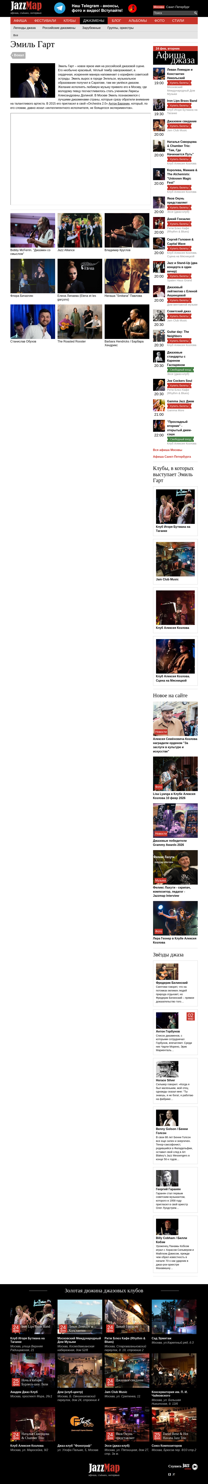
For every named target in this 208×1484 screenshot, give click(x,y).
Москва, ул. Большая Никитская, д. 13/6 (166, 1401)
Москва (159, 7)
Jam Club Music (177, 130)
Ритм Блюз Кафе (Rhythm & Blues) (178, 230)
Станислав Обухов (32, 323)
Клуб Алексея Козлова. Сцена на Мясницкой (182, 254)
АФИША (20, 21)
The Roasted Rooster (80, 323)
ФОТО (159, 21)
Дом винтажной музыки (182, 304)
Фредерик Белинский (172, 982)
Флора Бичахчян (32, 278)
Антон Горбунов (168, 1031)
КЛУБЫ (69, 21)
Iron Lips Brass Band (182, 100)
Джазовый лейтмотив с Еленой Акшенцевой (182, 291)
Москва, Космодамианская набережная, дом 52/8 (76, 1348)
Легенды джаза (24, 28)
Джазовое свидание (182, 121)
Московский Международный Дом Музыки (181, 90)
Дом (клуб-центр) (70, 1392)
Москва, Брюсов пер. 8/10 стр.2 (174, 1450)
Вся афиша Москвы (167, 450)
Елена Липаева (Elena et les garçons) (80, 280)
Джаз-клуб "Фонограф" (75, 1445)
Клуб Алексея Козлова (181, 163)
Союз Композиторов (167, 1445)
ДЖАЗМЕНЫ (93, 21)
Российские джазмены (58, 28)
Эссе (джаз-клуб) (178, 211)
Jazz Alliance (80, 232)
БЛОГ (116, 21)
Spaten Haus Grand (179, 280)
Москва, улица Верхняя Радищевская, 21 (26, 1348)
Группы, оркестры (120, 28)
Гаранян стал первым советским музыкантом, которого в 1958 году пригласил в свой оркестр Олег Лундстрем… (172, 1201)
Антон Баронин (119, 103)
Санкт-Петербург (178, 7)
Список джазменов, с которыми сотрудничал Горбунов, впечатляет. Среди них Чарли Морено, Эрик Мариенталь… (174, 1043)
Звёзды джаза (168, 955)
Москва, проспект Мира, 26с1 (31, 1396)
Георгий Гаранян (168, 1189)
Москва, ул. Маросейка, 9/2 (29, 1450)
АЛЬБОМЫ (138, 21)
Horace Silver (165, 1080)
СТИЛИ (178, 21)
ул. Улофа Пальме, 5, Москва (78, 1450)
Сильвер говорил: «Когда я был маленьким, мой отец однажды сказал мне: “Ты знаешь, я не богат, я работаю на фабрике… (174, 1092)
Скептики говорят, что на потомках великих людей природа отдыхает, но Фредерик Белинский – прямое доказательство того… (175, 994)
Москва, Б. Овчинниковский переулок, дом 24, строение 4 (78, 1398)
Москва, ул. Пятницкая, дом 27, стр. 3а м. (127, 1451)
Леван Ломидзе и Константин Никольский (180, 74)
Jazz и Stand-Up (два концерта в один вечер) (182, 267)
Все (15, 35)
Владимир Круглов (127, 232)
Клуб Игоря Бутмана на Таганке (182, 111)
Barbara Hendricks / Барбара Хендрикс (127, 325)
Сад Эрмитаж (162, 1338)
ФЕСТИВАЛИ (45, 21)
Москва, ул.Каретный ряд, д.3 (173, 1342)
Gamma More (175, 410)
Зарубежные (91, 28)
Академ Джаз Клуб (24, 1392)
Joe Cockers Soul (179, 380)
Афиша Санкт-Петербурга (172, 456)
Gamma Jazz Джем (180, 401)
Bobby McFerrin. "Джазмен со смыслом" (32, 234)
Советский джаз (179, 311)
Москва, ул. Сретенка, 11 (123, 1396)
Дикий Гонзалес (178, 219)
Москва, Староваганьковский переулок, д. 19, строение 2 (125, 1348)
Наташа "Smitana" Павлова (127, 278)
